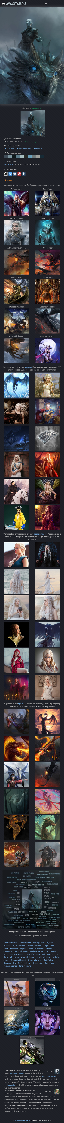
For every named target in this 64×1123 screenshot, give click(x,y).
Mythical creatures (35, 946)
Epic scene (49, 946)
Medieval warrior (36, 951)
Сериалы (38, 148)
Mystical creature (19, 946)
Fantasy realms (25, 966)
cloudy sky (11, 1085)
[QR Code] (6, 174)
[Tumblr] (24, 174)
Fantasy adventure (11, 948)
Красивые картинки (21, 1120)
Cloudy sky (14, 957)
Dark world (39, 948)
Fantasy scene (25, 943)
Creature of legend (18, 960)
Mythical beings (43, 957)
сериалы (28, 367)
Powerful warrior (35, 960)
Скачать (36, 108)
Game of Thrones (33, 954)
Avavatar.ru (8, 165)
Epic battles (49, 963)
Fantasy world (38, 943)
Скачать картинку (32, 142)
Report (8, 180)
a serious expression (50, 1076)
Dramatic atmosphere (21, 963)
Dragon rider (37, 963)
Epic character (47, 954)
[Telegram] (10, 174)
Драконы (9, 148)
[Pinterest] (19, 174)
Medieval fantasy (21, 951)
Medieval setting (17, 954)
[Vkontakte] (14, 174)
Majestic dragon (26, 948)
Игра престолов (24, 148)
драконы (21, 704)
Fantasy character (10, 943)
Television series (10, 966)
